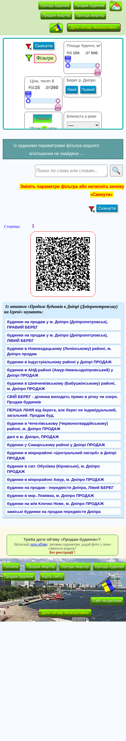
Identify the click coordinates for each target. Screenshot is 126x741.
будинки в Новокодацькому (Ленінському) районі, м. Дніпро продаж (59, 351)
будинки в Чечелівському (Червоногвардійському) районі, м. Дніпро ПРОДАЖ (57, 426)
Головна (11, 566)
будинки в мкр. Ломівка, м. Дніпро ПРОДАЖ (50, 495)
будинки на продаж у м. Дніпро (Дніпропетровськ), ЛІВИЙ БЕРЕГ (57, 338)
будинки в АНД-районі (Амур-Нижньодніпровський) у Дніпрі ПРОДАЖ (60, 372)
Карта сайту (52, 576)
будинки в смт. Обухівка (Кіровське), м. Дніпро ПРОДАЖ (53, 469)
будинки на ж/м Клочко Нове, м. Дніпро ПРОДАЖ (55, 503)
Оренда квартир (90, 15)
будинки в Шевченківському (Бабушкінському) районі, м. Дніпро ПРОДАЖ (61, 386)
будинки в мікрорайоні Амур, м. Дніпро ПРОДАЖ (55, 479)
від (69, 52)
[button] (115, 6)
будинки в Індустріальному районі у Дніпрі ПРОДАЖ (59, 362)
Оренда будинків (54, 5)
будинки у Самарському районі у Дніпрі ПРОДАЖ (56, 444)
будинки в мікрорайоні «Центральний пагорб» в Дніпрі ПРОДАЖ (61, 455)
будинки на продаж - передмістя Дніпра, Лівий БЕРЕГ (60, 487)
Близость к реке (81, 116)
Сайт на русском (107, 601)
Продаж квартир (56, 15)
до (88, 52)
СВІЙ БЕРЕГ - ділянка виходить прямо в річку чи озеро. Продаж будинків (62, 399)
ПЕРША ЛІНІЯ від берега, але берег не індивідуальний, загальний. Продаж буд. (62, 413)
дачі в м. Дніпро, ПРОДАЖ (33, 436)
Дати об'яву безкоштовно (93, 27)
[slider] (68, 61)
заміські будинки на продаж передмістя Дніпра (54, 511)
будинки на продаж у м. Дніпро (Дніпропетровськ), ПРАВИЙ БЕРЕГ (57, 324)
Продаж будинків (89, 5)
